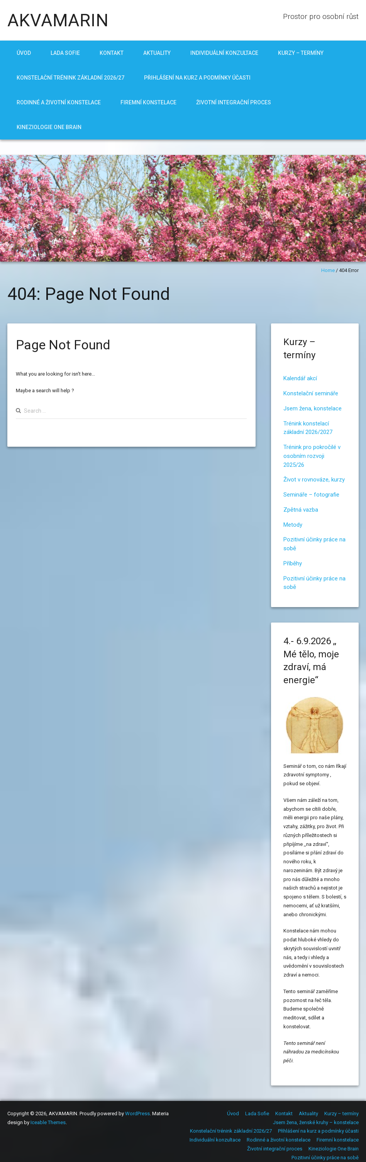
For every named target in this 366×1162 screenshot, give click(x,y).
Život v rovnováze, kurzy (314, 479)
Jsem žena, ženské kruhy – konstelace (316, 1122)
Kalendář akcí (300, 378)
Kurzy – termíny (301, 53)
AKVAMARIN (58, 20)
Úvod (24, 53)
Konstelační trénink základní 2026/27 (70, 78)
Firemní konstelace (148, 102)
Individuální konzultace (224, 53)
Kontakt (112, 53)
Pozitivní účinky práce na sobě (325, 1157)
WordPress (137, 1113)
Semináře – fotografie (311, 494)
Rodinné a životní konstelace (59, 102)
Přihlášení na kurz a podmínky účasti (197, 78)
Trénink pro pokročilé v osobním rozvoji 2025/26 (312, 456)
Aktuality (157, 53)
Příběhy (292, 563)
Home (328, 270)
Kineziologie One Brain (49, 127)
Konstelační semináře (310, 393)
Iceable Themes (48, 1122)
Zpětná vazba (300, 509)
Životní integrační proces (233, 102)
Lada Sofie (65, 53)
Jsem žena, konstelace (312, 408)
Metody (292, 524)
